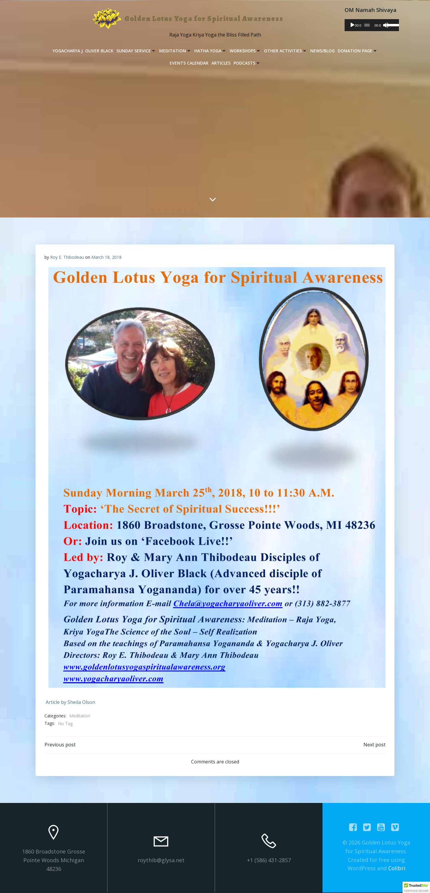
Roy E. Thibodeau (67, 257)
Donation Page (358, 51)
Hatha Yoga (210, 51)
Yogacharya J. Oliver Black (83, 51)
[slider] (367, 25)
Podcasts (247, 63)
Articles (221, 63)
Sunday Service (136, 51)
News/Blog (322, 51)
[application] (372, 25)
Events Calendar (189, 63)
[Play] (352, 25)
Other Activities (285, 51)
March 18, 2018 (106, 257)
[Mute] (386, 25)
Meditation (175, 51)
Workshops (245, 51)
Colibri (396, 868)
